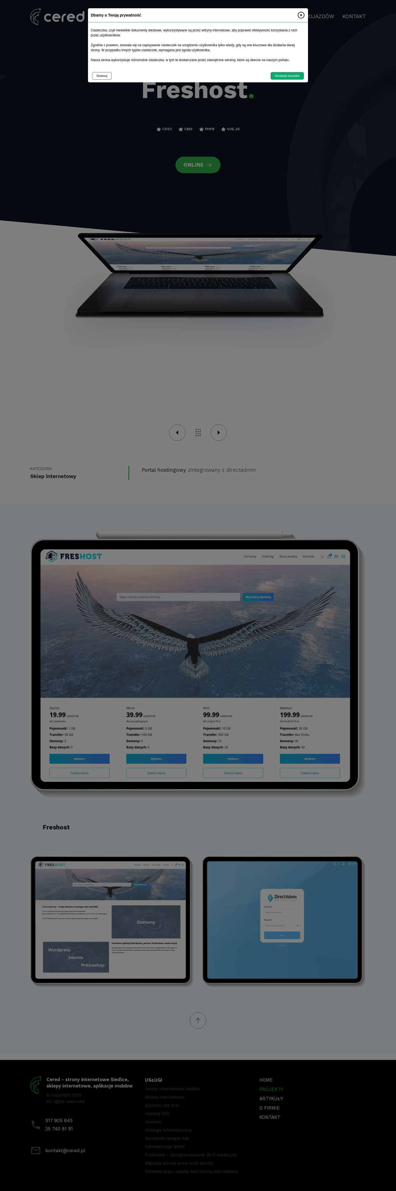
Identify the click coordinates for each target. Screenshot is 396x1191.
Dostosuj (102, 75)
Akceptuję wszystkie (287, 75)
